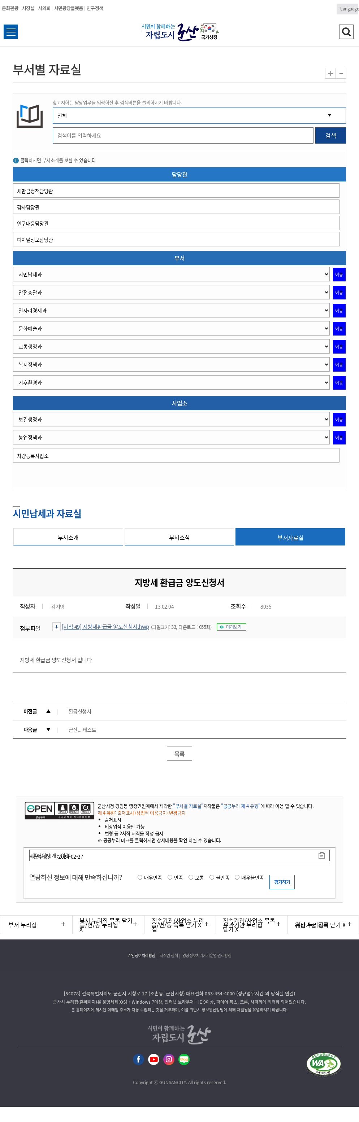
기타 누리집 (309, 924)
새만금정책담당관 (35, 190)
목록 (179, 753)
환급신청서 (80, 711)
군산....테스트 (82, 729)
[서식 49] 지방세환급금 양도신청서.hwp (105, 627)
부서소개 (68, 537)
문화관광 (10, 8)
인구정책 (95, 8)
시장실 (28, 8)
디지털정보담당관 (35, 239)
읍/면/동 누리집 (99, 924)
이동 (339, 274)
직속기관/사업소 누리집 (178, 924)
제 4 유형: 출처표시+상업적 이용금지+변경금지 (142, 812)
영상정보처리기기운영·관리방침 (207, 955)
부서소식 (179, 537)
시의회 (44, 8)
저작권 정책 (169, 955)
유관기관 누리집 (243, 924)
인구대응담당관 (33, 223)
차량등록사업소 (33, 455)
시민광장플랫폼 (68, 8)
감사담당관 (28, 207)
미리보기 (233, 627)
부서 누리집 (22, 924)
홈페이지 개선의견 (51, 855)
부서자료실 (290, 537)
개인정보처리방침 (141, 955)
